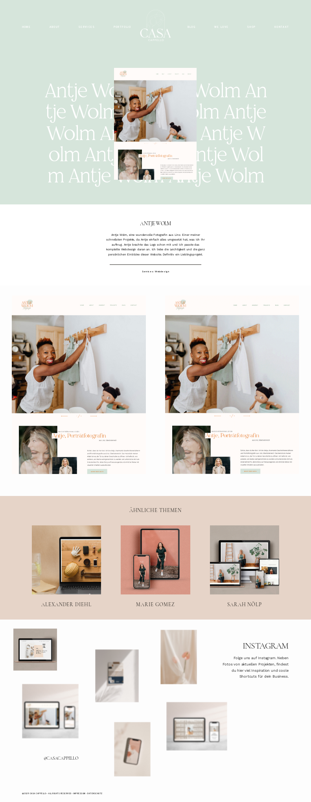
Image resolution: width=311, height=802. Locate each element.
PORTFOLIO (122, 27)
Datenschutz (94, 793)
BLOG (191, 27)
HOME (26, 27)
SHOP (251, 27)
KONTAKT (281, 27)
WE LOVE (221, 27)
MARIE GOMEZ (155, 566)
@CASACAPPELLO (61, 758)
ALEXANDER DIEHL (66, 566)
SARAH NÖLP (244, 566)
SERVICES (87, 27)
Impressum (79, 793)
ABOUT (55, 27)
